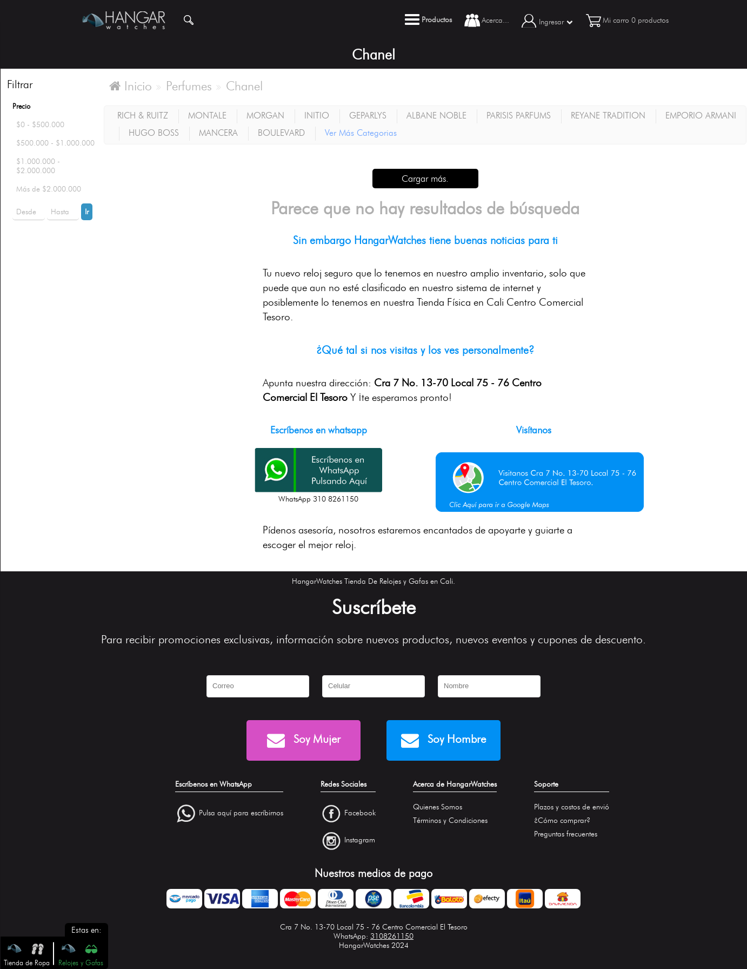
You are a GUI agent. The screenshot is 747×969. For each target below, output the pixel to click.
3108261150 (391, 936)
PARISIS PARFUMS (518, 115)
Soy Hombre (443, 740)
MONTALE (207, 115)
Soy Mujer (304, 740)
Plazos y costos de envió (571, 807)
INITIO (316, 115)
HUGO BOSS (154, 133)
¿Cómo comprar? (562, 820)
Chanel (244, 86)
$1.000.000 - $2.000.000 (38, 166)
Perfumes (189, 86)
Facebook (360, 813)
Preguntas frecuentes (565, 834)
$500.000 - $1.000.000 (55, 143)
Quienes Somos (437, 807)
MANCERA (218, 133)
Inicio (130, 86)
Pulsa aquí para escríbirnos (241, 813)
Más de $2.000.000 (48, 189)
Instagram (359, 840)
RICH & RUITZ (142, 115)
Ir (87, 211)
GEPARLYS (367, 115)
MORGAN (265, 115)
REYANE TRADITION (608, 115)
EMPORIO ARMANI (700, 115)
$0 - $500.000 (40, 124)
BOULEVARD (281, 133)
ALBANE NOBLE (436, 115)
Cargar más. (425, 178)
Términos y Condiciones (450, 820)
